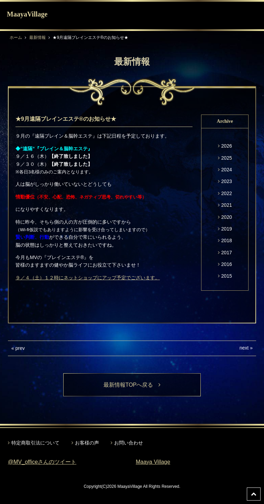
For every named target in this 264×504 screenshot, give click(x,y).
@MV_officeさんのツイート (42, 462)
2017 (226, 252)
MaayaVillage (27, 14)
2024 (226, 169)
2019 (226, 229)
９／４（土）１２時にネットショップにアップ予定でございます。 (87, 277)
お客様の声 (87, 443)
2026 (226, 146)
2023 (226, 181)
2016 (226, 264)
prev (20, 348)
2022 (226, 193)
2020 (226, 217)
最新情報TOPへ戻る (132, 385)
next (244, 348)
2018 (226, 240)
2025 (226, 158)
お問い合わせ (128, 443)
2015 (226, 276)
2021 (226, 205)
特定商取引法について (35, 443)
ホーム (16, 37)
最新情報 (37, 37)
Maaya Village (153, 462)
